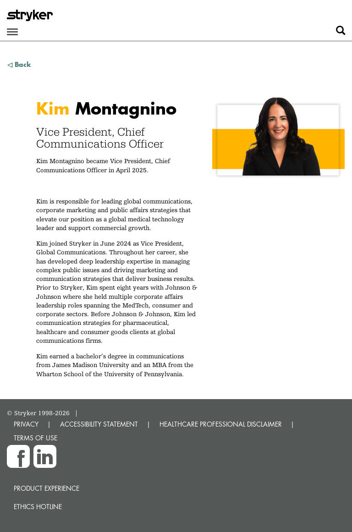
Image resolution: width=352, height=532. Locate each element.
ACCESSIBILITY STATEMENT (99, 424)
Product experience (46, 488)
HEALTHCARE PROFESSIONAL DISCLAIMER (221, 424)
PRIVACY (26, 424)
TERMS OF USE (35, 437)
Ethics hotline (38, 506)
